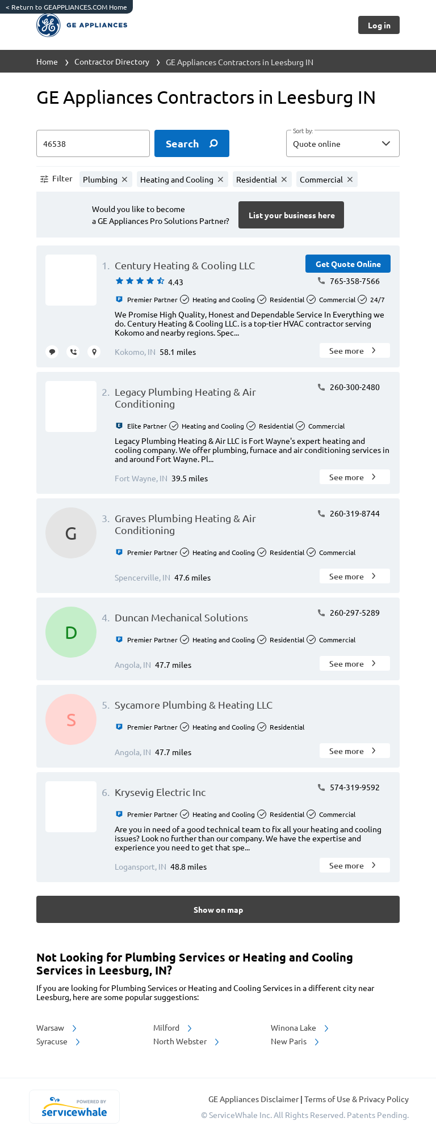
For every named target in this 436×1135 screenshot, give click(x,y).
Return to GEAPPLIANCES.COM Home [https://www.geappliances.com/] (66, 6)
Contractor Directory (111, 61)
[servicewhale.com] (74, 1107)
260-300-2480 (348, 387)
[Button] (379, 25)
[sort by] (360, 143)
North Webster (187, 1041)
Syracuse (59, 1041)
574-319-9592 (348, 787)
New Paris (296, 1041)
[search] (191, 143)
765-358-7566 (348, 281)
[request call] (72, 351)
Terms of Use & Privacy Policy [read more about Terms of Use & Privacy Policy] (356, 1099)
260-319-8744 (348, 513)
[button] (343, 143)
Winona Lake (300, 1027)
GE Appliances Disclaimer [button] (254, 1099)
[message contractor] (51, 351)
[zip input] (93, 143)
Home (47, 61)
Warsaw (57, 1027)
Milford (173, 1027)
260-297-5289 (348, 612)
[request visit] (93, 351)
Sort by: (303, 131)
